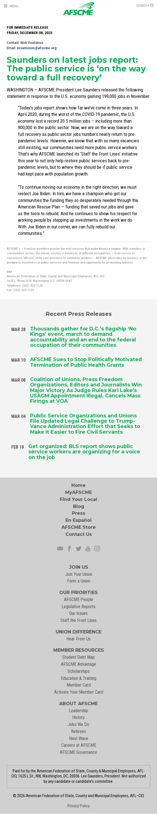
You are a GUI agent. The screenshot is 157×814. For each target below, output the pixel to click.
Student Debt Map (78, 657)
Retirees (78, 731)
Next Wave (78, 738)
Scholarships (78, 671)
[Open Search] (145, 5)
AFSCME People (78, 599)
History (78, 717)
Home (78, 485)
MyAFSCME (78, 492)
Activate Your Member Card (78, 692)
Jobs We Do (78, 724)
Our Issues (78, 613)
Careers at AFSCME (78, 745)
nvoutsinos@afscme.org (37, 48)
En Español (78, 520)
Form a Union (78, 581)
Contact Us (78, 534)
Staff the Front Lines (78, 620)
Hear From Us (78, 639)
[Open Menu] (11, 6)
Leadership (78, 710)
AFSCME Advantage (78, 664)
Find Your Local (78, 499)
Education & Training (78, 678)
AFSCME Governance (78, 752)
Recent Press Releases (78, 313)
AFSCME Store (79, 527)
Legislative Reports (78, 606)
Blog (78, 506)
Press (78, 513)
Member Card (79, 685)
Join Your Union (78, 574)
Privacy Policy (78, 806)
